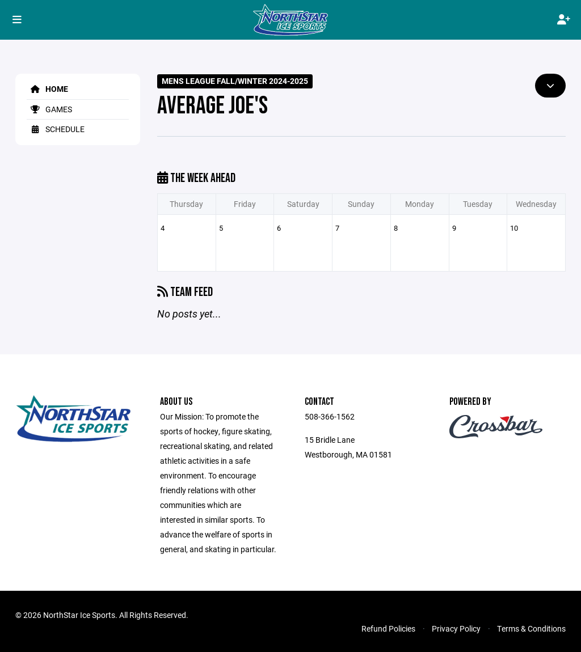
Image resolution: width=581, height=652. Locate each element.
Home (47, 88)
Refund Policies (388, 628)
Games (49, 109)
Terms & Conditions (531, 628)
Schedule (56, 129)
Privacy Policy (456, 628)
